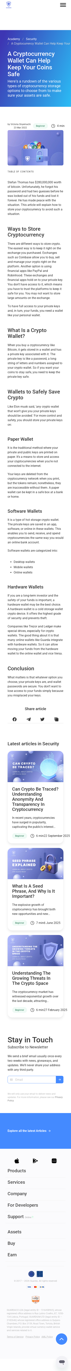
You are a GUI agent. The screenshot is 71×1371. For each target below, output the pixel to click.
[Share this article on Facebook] (15, 719)
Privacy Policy (33, 1336)
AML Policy (47, 1336)
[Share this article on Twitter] (43, 719)
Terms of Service (15, 1336)
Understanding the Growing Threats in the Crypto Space (31, 978)
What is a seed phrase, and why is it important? (33, 891)
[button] (63, 5)
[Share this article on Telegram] (29, 719)
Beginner (40, 126)
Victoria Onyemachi (21, 124)
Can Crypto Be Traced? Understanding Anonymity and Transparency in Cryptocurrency (35, 799)
